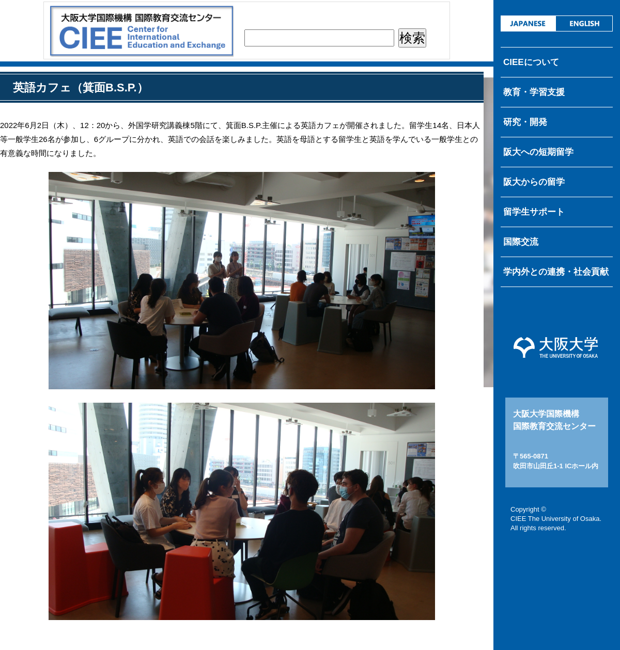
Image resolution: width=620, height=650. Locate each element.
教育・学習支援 (534, 92)
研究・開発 (525, 122)
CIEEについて (531, 62)
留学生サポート (534, 212)
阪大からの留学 (534, 182)
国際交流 (520, 242)
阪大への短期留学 (538, 152)
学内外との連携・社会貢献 (556, 272)
